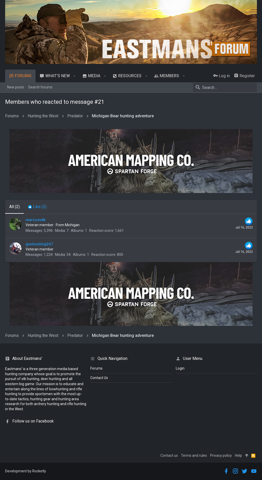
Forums (96, 368)
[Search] (225, 87)
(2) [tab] (14, 206)
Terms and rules (194, 455)
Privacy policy (221, 455)
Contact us (169, 455)
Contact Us (99, 378)
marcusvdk (36, 220)
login (180, 368)
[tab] (37, 207)
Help (238, 455)
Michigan (72, 225)
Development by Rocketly (25, 471)
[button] (74, 76)
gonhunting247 (39, 244)
